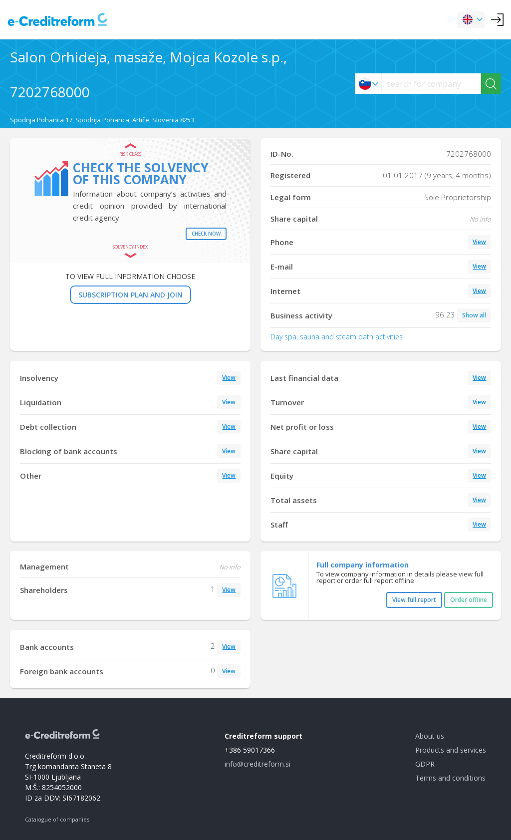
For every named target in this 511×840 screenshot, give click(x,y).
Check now (206, 233)
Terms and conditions (450, 778)
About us (429, 736)
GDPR (425, 764)
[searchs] (431, 83)
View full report (414, 599)
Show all (474, 315)
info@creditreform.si (257, 764)
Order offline (468, 599)
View (479, 242)
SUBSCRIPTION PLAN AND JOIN (130, 294)
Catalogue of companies (57, 819)
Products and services (450, 750)
